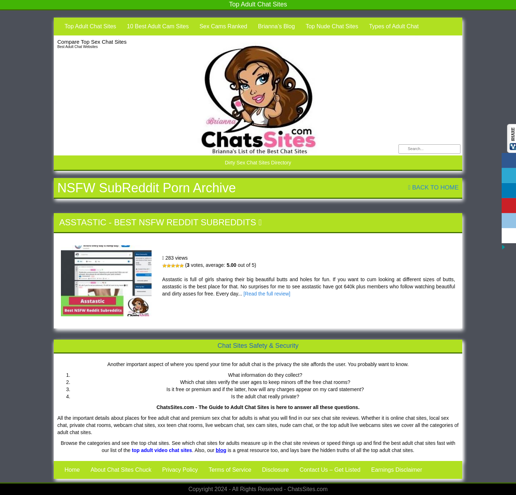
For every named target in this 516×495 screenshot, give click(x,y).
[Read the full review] (266, 294)
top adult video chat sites (162, 450)
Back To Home (433, 187)
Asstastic (82, 222)
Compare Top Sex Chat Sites (91, 42)
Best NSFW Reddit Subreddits (185, 222)
